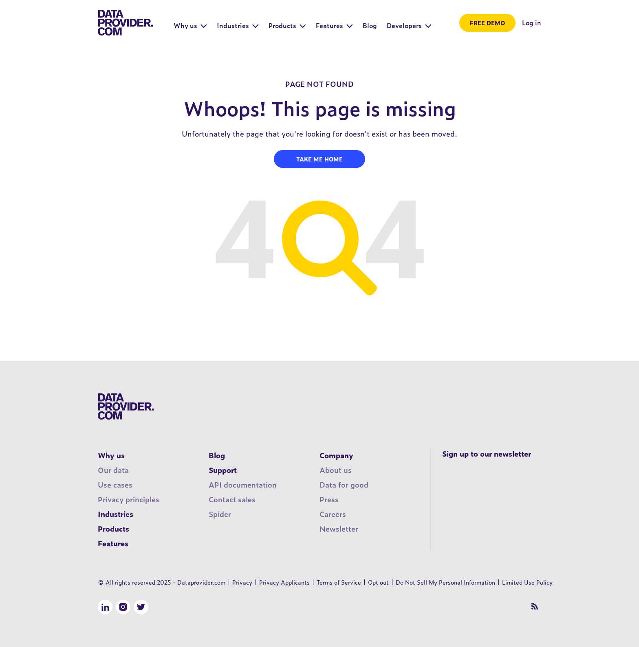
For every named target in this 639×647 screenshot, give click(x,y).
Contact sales (232, 499)
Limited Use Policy (527, 582)
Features (113, 543)
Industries (115, 513)
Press (329, 499)
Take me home (319, 159)
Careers (333, 513)
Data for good (344, 484)
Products (113, 528)
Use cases (115, 484)
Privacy (242, 582)
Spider (220, 513)
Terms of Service (339, 582)
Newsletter (339, 528)
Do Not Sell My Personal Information (445, 582)
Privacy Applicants (284, 582)
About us (336, 469)
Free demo (487, 22)
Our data (113, 469)
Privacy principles (128, 499)
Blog (217, 455)
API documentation (243, 484)
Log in (531, 22)
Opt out (378, 582)
